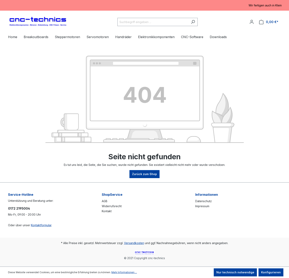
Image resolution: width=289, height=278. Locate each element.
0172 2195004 (19, 208)
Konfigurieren (271, 272)
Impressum (202, 206)
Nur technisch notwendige (235, 272)
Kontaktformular (41, 225)
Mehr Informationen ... (124, 272)
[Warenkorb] (268, 22)
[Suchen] (193, 22)
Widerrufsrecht (112, 206)
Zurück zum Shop (144, 174)
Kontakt (107, 211)
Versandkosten (134, 243)
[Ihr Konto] (251, 22)
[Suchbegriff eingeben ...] (152, 22)
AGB (104, 201)
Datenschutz (203, 201)
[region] (144, 5)
